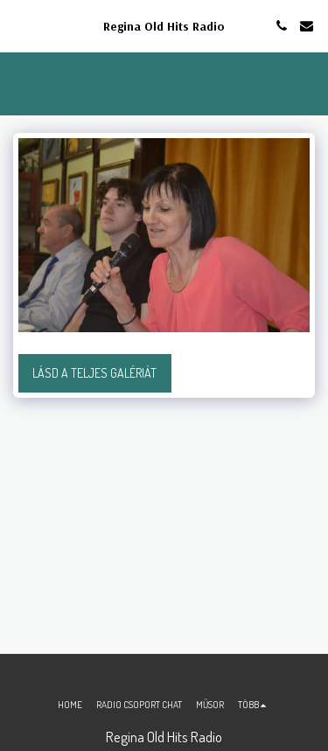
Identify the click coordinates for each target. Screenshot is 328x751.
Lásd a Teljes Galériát (94, 372)
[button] (19, 25)
